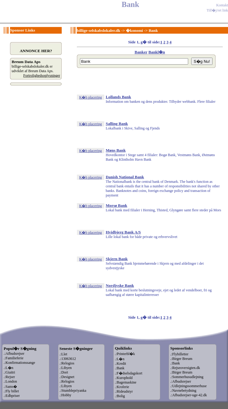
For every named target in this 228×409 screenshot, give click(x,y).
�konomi (134, 30)
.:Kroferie (122, 387)
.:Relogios (67, 363)
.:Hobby (65, 395)
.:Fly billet (11, 391)
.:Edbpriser (12, 396)
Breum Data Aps (26, 61)
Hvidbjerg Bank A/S (123, 232)
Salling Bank (117, 123)
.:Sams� (10, 386)
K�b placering (90, 97)
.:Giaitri (9, 372)
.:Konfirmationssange (19, 362)
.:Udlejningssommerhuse (188, 386)
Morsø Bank (116, 205)
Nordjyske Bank (120, 285)
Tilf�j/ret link (217, 10)
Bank (153, 30)
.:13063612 (68, 359)
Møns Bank (116, 150)
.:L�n (8, 368)
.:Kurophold (124, 378)
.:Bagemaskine (125, 382)
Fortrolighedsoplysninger (41, 75)
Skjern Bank (117, 258)
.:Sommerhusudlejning (186, 377)
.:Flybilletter (179, 354)
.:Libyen (66, 368)
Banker (141, 52)
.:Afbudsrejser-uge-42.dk (188, 395)
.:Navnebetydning (183, 390)
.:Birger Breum (181, 359)
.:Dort (64, 372)
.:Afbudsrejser (14, 353)
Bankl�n (156, 52)
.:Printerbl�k (125, 354)
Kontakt (222, 5)
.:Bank (120, 368)
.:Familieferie (13, 358)
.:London (10, 381)
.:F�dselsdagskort (128, 373)
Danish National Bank (125, 177)
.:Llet (63, 354)
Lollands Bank (118, 97)
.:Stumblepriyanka (73, 390)
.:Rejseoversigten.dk (185, 368)
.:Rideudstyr (124, 391)
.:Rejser (9, 377)
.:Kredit (120, 363)
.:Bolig (120, 396)
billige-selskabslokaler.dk (98, 30)
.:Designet (67, 377)
